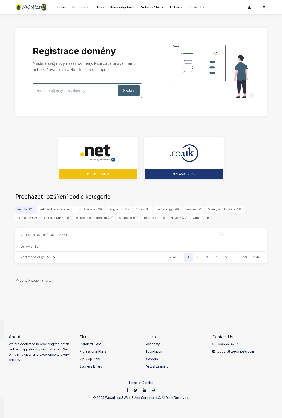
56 (245, 257)
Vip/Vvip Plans (90, 359)
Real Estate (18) (154, 217)
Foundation (154, 351)
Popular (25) (25, 209)
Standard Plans (90, 344)
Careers (152, 359)
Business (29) (92, 209)
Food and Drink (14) (56, 217)
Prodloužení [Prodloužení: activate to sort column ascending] (221, 246)
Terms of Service (141, 383)
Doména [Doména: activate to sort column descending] (26, 246)
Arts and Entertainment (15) (58, 209)
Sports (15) (143, 209)
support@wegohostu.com (233, 351)
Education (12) (27, 217)
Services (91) (193, 209)
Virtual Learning (157, 366)
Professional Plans (93, 351)
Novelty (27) (179, 217)
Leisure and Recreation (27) (94, 217)
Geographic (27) (119, 209)
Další (256, 257)
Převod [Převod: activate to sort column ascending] (162, 246)
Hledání (129, 90)
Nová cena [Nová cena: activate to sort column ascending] (109, 246)
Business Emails (91, 366)
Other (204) (201, 217)
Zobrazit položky (38, 257)
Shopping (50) (128, 217)
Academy (153, 344)
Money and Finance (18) (224, 209)
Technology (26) (167, 209)
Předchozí (176, 257)
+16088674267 (225, 344)
